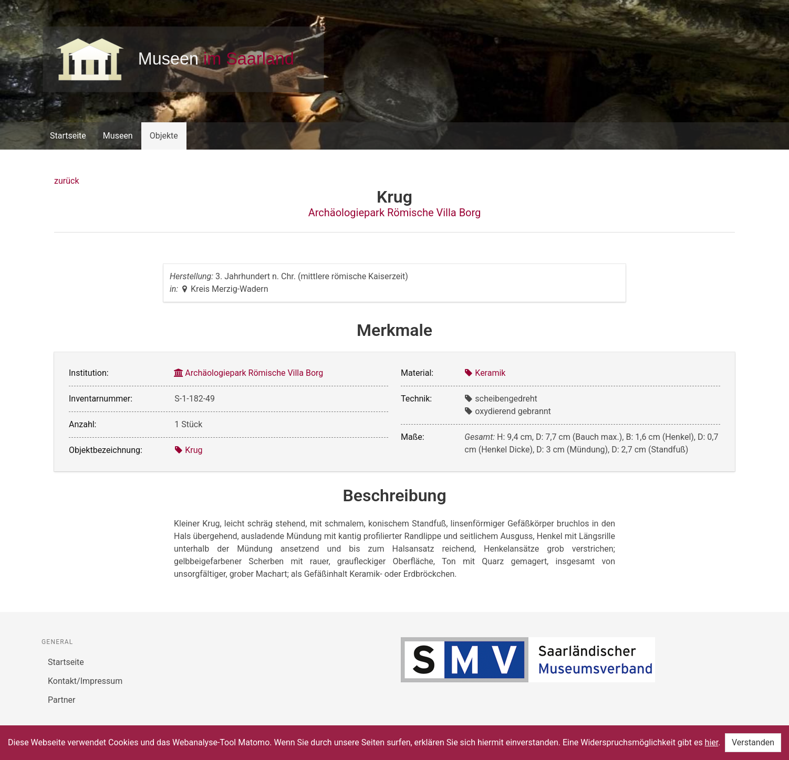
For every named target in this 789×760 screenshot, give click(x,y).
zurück (66, 181)
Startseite (68, 136)
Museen (118, 136)
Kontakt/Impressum (85, 681)
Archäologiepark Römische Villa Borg (394, 212)
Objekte (164, 136)
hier (712, 742)
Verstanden (753, 742)
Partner (62, 700)
